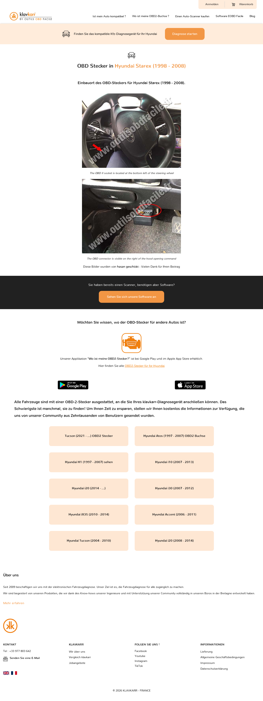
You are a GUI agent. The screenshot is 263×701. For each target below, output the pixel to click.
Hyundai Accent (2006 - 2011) (174, 514)
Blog (252, 16)
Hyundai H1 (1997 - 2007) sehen (89, 462)
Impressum (207, 663)
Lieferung (206, 651)
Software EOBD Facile (229, 16)
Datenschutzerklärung (214, 668)
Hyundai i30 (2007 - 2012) (174, 488)
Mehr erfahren (13, 603)
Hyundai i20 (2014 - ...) (89, 488)
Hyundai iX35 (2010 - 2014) (89, 514)
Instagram (141, 661)
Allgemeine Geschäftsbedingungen (222, 657)
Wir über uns (77, 651)
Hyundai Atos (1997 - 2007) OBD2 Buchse (174, 436)
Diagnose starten (184, 34)
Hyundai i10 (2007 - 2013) (174, 462)
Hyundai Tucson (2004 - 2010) (89, 540)
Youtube (140, 656)
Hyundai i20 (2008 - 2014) (174, 540)
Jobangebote (77, 663)
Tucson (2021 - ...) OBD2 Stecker (89, 436)
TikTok (139, 666)
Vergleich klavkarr (80, 657)
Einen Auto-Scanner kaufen (192, 16)
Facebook (141, 651)
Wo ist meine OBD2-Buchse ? (150, 16)
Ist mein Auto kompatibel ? (109, 16)
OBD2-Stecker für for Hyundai (145, 365)
